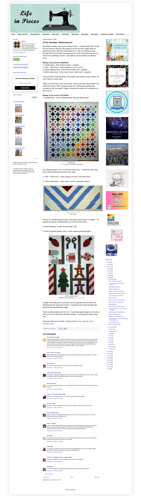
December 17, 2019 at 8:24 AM (54, 367)
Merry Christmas (113, 297)
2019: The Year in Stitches (115, 281)
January (111, 348)
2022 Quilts (84, 34)
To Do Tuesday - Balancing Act (116, 302)
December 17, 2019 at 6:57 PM (54, 407)
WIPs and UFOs (23, 34)
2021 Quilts (94, 34)
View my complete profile (19, 52)
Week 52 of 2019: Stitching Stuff (116, 291)
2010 (109, 368)
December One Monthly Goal (116, 316)
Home (13, 34)
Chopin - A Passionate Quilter (54, 394)
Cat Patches (18, 137)
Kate (25, 41)
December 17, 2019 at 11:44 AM (55, 398)
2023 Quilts (75, 34)
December (111, 279)
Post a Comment (49, 474)
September (112, 331)
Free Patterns (120, 34)
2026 (109, 262)
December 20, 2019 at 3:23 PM (54, 452)
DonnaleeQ (50, 383)
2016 (109, 355)
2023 (109, 268)
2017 (109, 353)
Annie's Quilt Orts (19, 115)
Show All (35, 158)
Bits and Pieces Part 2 (114, 322)
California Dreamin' (20, 126)
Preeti (48, 446)
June (110, 338)
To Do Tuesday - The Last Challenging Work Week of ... (118, 319)
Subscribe (25, 88)
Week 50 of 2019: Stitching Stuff (116, 306)
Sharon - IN (50, 423)
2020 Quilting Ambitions (114, 287)
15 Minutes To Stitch (107, 34)
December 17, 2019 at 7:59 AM (54, 358)
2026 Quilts (45, 34)
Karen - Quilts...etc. (52, 352)
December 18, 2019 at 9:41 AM (54, 418)
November (111, 327)
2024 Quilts (65, 34)
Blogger (73, 489)
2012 (109, 364)
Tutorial (62, 164)
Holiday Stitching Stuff (114, 289)
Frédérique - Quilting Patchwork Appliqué (58, 457)
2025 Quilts (55, 34)
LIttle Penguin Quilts (52, 372)
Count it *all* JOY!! (20, 148)
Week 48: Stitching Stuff (114, 324)
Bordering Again (112, 304)
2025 (109, 264)
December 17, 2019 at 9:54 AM (54, 389)
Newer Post (46, 477)
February (111, 346)
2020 (109, 275)
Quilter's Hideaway (79, 297)
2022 (109, 271)
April (110, 342)
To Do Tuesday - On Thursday (116, 295)
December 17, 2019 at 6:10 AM (54, 347)
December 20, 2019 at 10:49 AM (55, 441)
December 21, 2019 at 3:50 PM (54, 461)
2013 (109, 362)
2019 (109, 277)
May (110, 340)
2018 (109, 351)
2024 (109, 266)
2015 (109, 358)
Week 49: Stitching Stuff (114, 314)
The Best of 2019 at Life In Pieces (117, 293)
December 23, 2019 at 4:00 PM (54, 470)
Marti (48, 435)
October (111, 329)
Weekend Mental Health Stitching (117, 312)
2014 (109, 360)
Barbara (49, 363)
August (111, 333)
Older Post (97, 477)
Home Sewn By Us (52, 337)
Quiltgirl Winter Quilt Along (73, 212)
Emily (48, 466)
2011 (109, 366)
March (110, 344)
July (110, 335)
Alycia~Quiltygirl (51, 412)
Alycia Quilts (18, 104)
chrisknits (49, 403)
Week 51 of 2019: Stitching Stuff (116, 300)
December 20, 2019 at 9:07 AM (54, 430)
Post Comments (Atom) (55, 480)
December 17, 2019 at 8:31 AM (54, 378)
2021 (109, 273)
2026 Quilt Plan (35, 34)
